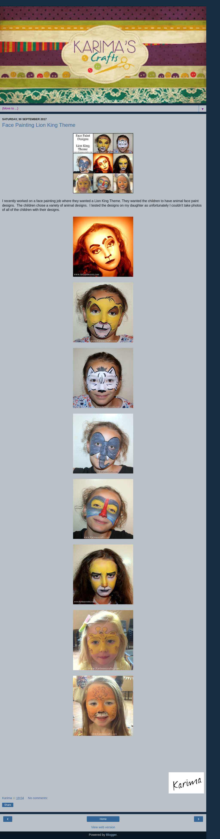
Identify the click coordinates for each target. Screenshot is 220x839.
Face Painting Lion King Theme (38, 125)
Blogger (111, 834)
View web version (103, 827)
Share (7, 804)
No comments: (38, 798)
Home (103, 819)
